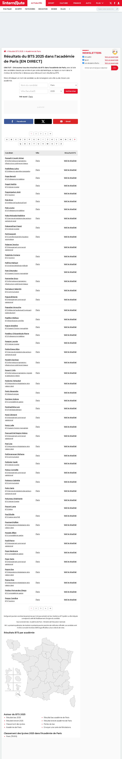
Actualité (86, 57)
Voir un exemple (111, 57)
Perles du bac (49, 724)
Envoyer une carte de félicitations (57, 727)
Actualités (36, 3)
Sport (51, 3)
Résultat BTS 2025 (15, 51)
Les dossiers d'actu (90, 63)
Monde (54, 9)
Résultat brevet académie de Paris (58, 721)
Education (43, 9)
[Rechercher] (107, 9)
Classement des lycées (15, 724)
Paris (31, 97)
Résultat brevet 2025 (14, 721)
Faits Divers (30, 9)
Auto (88, 3)
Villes (62, 9)
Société (18, 9)
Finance (77, 3)
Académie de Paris (33, 51)
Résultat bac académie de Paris (56, 717)
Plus (100, 3)
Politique (7, 9)
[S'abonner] (100, 68)
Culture (64, 3)
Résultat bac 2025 (13, 717)
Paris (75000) (11, 736)
